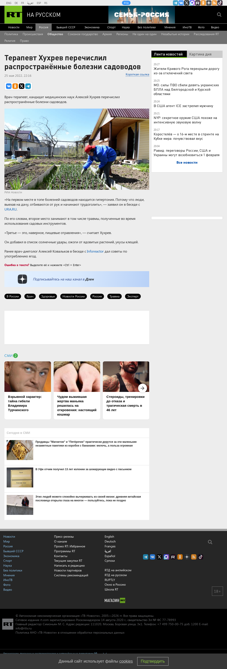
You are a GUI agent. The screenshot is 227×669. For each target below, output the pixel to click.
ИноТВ (187, 27)
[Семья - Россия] (141, 14)
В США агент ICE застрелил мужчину (183, 105)
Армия (107, 34)
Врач (30, 296)
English (109, 536)
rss (214, 3)
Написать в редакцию (69, 565)
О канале (60, 541)
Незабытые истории (175, 34)
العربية (30, 3)
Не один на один (145, 34)
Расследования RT (206, 34)
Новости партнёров (68, 570)
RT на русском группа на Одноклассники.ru (203, 3)
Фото (201, 27)
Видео (215, 27)
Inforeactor (95, 251)
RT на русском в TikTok (220, 3)
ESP (39, 3)
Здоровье (48, 296)
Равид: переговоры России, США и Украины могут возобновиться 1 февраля (186, 152)
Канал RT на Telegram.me (175, 3)
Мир (29, 27)
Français (110, 546)
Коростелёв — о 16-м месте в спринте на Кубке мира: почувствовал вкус (186, 136)
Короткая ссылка (137, 74)
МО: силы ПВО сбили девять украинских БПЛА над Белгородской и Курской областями (186, 89)
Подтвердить (153, 661)
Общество (55, 34)
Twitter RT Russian (186, 3)
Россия (43, 27)
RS (45, 3)
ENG (8, 3)
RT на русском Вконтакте (181, 3)
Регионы (122, 34)
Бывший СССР (66, 27)
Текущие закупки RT (68, 560)
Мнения (170, 27)
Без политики (147, 27)
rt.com (44, 620)
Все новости (187, 162)
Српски (110, 561)
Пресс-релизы (64, 536)
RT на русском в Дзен (208, 3)
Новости (14, 27)
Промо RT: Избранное (69, 546)
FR (22, 3)
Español (110, 556)
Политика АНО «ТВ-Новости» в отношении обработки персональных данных (70, 632)
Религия (9, 40)
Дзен (89, 279)
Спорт (111, 27)
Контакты (60, 556)
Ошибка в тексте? (16, 265)
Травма (114, 296)
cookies (126, 661)
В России (13, 296)
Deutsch (110, 541)
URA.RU (10, 209)
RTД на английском (118, 570)
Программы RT (64, 551)
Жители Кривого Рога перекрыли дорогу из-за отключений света (186, 70)
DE (16, 3)
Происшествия (33, 34)
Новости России (74, 296)
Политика (11, 34)
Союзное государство (83, 34)
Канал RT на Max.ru (192, 3)
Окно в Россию (115, 584)
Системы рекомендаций (71, 575)
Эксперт (133, 296)
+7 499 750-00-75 (170, 624)
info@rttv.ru (24, 628)
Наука (126, 27)
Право (24, 40)
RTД (126, 3)
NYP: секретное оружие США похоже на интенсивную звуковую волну (185, 119)
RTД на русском (116, 575)
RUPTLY (110, 580)
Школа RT (111, 589)
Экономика (92, 27)
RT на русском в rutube (197, 3)
